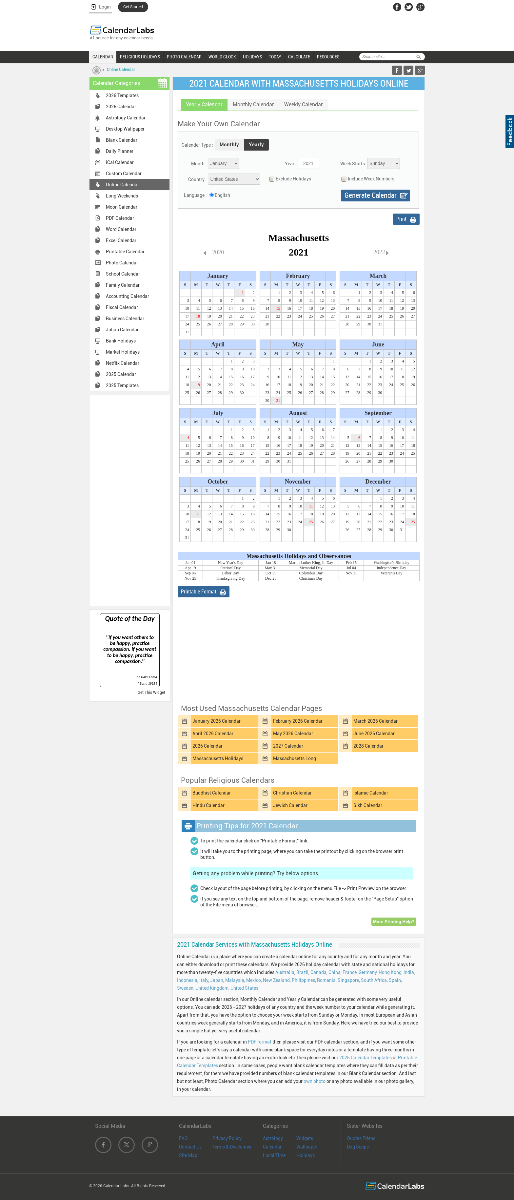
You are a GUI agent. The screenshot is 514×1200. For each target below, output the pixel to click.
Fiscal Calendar (122, 307)
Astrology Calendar (126, 117)
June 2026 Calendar (374, 733)
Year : (291, 163)
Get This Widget (151, 692)
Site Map (188, 1155)
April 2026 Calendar (212, 733)
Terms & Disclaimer (232, 1146)
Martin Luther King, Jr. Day (311, 562)
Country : (197, 179)
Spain (395, 980)
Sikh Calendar (367, 805)
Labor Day (230, 573)
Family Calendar (123, 285)
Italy (203, 980)
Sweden (185, 988)
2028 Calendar (368, 746)
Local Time (274, 1155)
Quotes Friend (361, 1138)
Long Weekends (122, 195)
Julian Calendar (122, 329)
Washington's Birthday (391, 562)
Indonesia (187, 980)
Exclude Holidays (288, 179)
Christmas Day (311, 578)
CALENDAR (102, 56)
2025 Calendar (121, 374)
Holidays (305, 1155)
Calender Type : (197, 145)
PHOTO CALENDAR (184, 56)
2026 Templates (122, 95)
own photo (315, 1081)
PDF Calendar (120, 218)
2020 (218, 252)
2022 (379, 252)
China (334, 972)
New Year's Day (230, 562)
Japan (216, 980)
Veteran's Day (391, 573)
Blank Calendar (121, 140)
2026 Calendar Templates (365, 1057)
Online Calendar (121, 69)
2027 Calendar (288, 746)
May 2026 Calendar (293, 733)
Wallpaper (306, 1146)
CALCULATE (299, 56)
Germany (368, 972)
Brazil (302, 972)
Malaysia (234, 980)
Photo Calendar (122, 262)
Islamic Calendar (370, 793)
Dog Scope (358, 1146)
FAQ (183, 1138)
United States (244, 988)
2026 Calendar (121, 106)
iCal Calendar (120, 162)
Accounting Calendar (127, 296)
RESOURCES (328, 56)
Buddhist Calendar (211, 793)
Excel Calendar (121, 240)
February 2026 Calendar (298, 721)
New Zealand (276, 980)
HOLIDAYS (252, 56)
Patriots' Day (230, 568)
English (222, 195)
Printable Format (198, 592)
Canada (318, 972)
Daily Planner (119, 151)
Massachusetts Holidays (217, 758)
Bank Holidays (121, 340)
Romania (326, 980)
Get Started (133, 7)
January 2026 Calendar (216, 721)
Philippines (303, 980)
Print (401, 219)
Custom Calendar (124, 173)
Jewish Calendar (290, 805)
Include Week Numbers (366, 179)
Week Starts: (353, 163)
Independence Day (391, 568)
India (409, 972)
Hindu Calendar (208, 805)
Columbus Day (311, 573)
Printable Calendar (125, 251)
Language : (195, 195)
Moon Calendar (121, 207)
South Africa (374, 980)
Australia (284, 972)
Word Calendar (121, 229)
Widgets (304, 1138)
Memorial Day (311, 568)
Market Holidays (123, 352)
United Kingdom (211, 988)
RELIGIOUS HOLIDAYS (140, 56)
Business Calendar (125, 318)
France (350, 972)
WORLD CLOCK (222, 56)
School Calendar (123, 274)
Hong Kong (390, 972)
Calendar (272, 1146)
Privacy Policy (227, 1138)
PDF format (259, 1042)
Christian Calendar (292, 793)
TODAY (275, 56)
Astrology (273, 1138)
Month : (199, 163)
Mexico (253, 980)
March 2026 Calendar (375, 721)
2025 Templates (122, 385)
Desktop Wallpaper (125, 129)
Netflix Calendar (122, 363)
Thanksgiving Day (230, 578)
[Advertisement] (130, 500)
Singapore (348, 980)
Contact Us (190, 1146)
